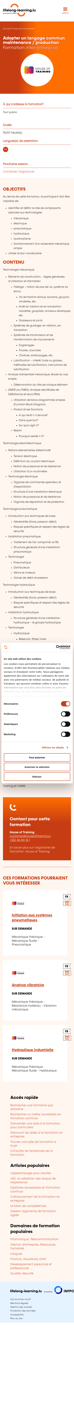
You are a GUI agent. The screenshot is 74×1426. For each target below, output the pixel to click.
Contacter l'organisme (18, 171)
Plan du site (16, 1318)
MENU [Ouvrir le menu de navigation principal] (65, 13)
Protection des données (23, 1311)
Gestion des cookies (21, 1307)
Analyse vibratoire (28, 985)
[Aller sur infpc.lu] (42, 1293)
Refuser (37, 776)
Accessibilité (16, 1315)
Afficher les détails (53, 747)
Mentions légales (19, 1303)
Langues (16, 1253)
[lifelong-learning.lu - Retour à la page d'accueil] (19, 10)
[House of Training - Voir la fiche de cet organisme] (37, 70)
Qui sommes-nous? (20, 1299)
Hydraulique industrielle (32, 1050)
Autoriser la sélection (37, 767)
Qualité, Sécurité (21, 1273)
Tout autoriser (37, 757)
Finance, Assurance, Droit (28, 1259)
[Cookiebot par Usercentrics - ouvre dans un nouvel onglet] (56, 647)
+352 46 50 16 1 (20, 840)
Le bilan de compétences (28, 1206)
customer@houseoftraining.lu (30, 836)
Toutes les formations (22, 29)
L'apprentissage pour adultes (30, 1173)
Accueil (7, 29)
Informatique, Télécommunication (34, 1239)
